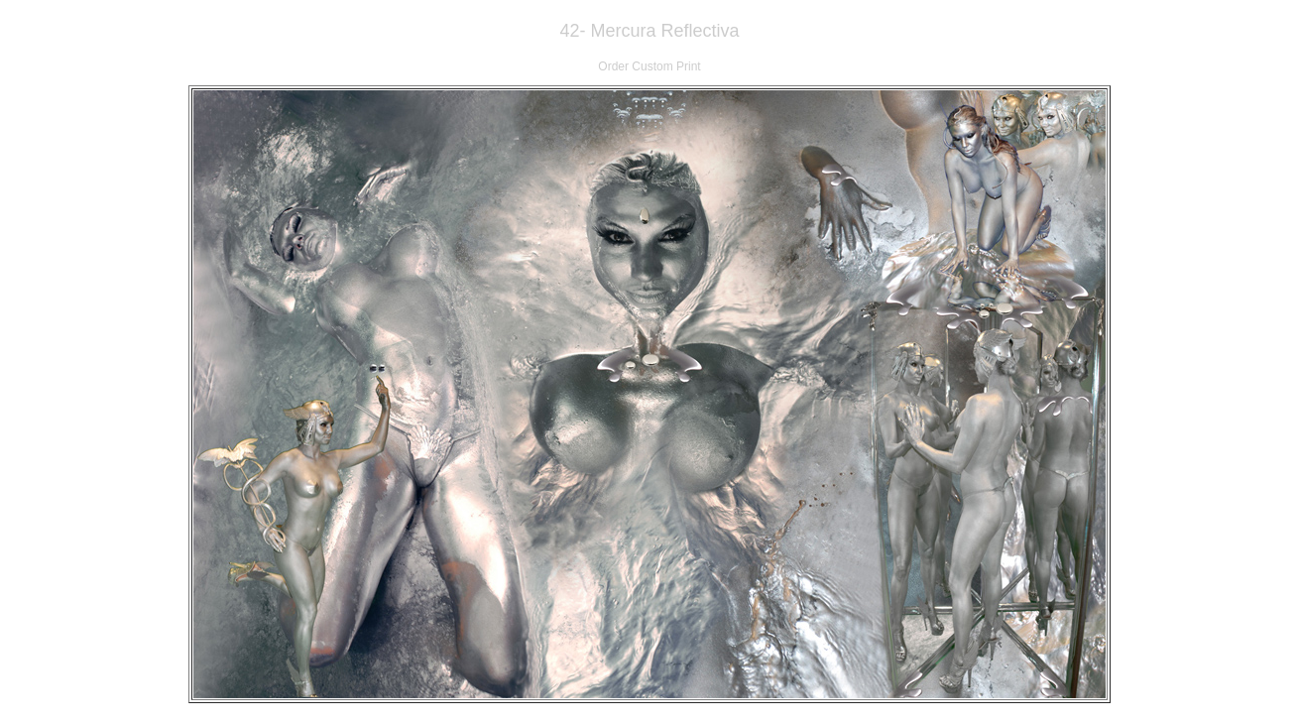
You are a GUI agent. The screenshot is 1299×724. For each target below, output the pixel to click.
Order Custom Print (649, 66)
